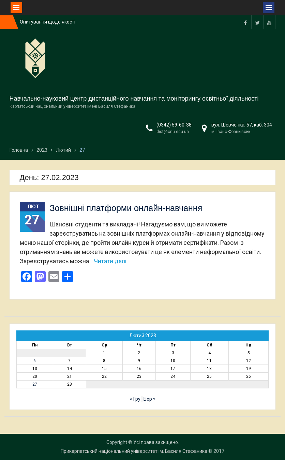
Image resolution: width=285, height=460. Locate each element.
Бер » (149, 399)
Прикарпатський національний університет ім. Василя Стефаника (134, 451)
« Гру (135, 399)
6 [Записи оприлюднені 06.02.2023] (34, 360)
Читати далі (110, 261)
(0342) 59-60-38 (174, 125)
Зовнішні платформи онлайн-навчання (126, 208)
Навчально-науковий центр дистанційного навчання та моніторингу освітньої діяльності (134, 98)
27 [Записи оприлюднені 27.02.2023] (34, 384)
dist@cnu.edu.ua (172, 131)
